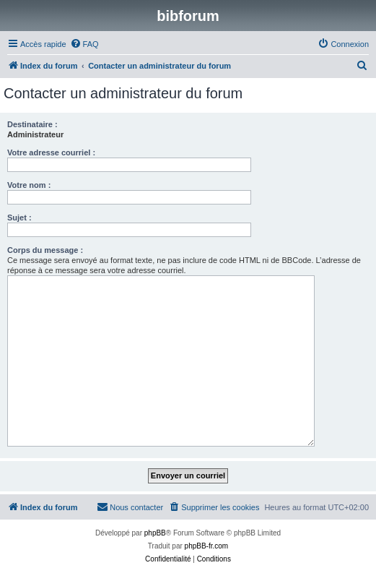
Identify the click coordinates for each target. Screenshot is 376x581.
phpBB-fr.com (207, 546)
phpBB (155, 533)
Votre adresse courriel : (51, 152)
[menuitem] (84, 44)
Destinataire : (32, 124)
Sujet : (19, 217)
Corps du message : (45, 250)
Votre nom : (29, 185)
